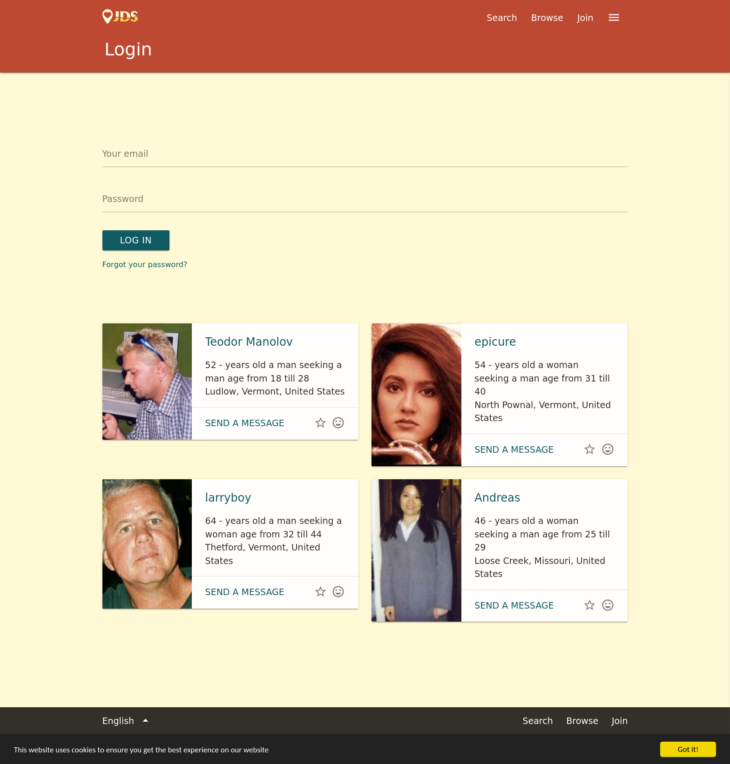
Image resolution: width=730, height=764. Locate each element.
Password (123, 199)
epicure (495, 341)
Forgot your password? (145, 264)
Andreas (497, 497)
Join (585, 18)
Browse (547, 18)
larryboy (228, 497)
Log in (136, 240)
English (127, 721)
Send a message (244, 423)
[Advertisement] (365, 98)
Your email (125, 153)
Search (502, 18)
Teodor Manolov (249, 341)
